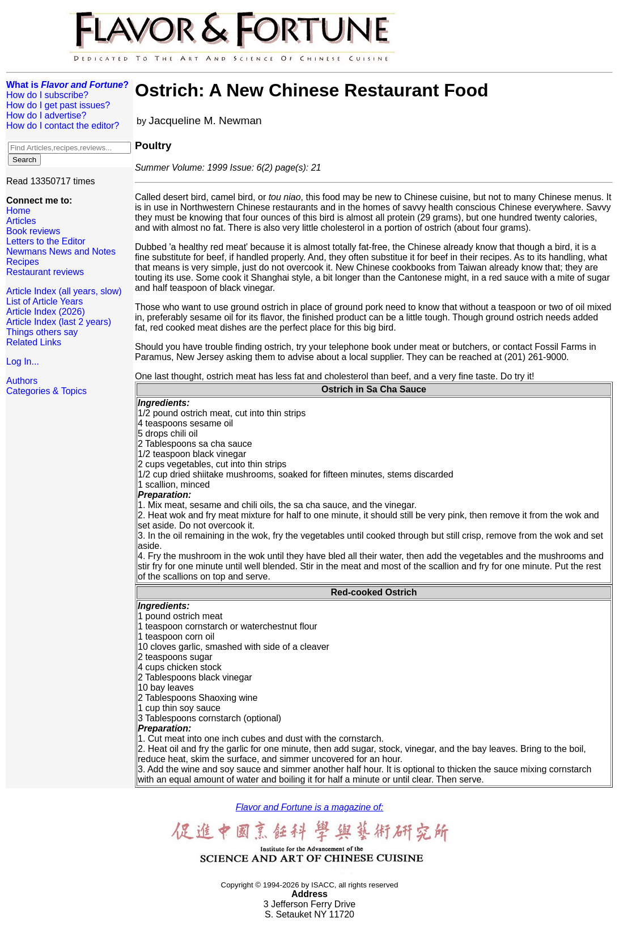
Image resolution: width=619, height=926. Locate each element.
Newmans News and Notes (61, 251)
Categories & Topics (46, 391)
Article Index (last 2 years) (58, 322)
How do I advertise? (46, 115)
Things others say (42, 332)
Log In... (22, 361)
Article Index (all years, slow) (64, 291)
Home (18, 210)
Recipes (22, 262)
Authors (21, 381)
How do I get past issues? (58, 105)
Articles (21, 221)
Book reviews (33, 231)
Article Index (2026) (45, 311)
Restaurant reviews (45, 272)
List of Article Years (44, 301)
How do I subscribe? (47, 95)
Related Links (33, 342)
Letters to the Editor (46, 241)
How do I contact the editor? (62, 125)
